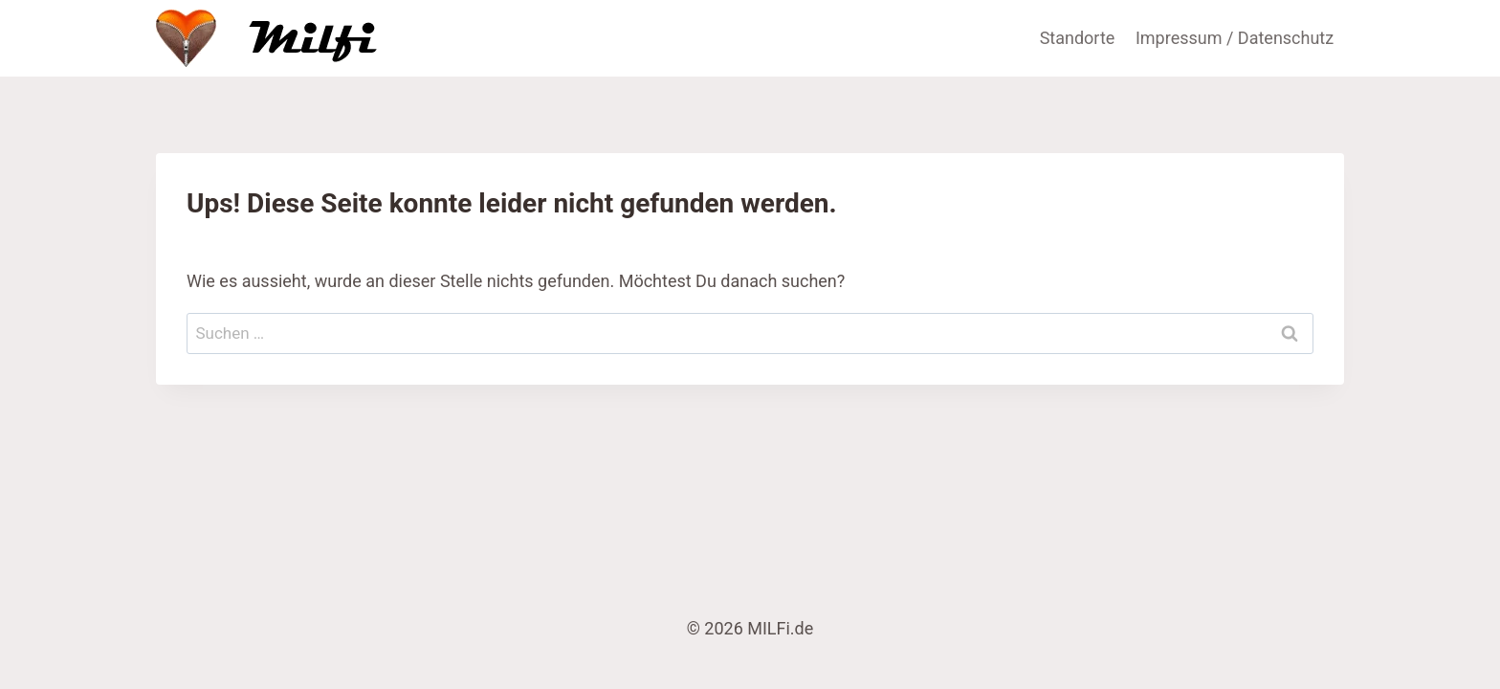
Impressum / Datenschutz (1235, 38)
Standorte (1077, 38)
